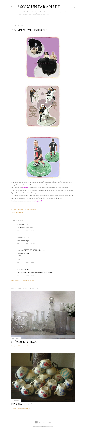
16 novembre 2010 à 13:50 (25, 263)
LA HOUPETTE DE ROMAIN (28, 250)
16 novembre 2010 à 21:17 (25, 276)
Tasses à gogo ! (21, 404)
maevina (20, 224)
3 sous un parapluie (38, 6)
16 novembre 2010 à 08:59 (25, 231)
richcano (50, 426)
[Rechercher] (74, 6)
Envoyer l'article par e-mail (27, 209)
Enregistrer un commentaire (22, 281)
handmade (19, 212)
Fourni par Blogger (43, 422)
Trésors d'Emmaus (24, 342)
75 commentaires (23, 346)
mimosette (21, 269)
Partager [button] (14, 209)
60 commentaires (24, 408)
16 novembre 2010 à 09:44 (26, 244)
